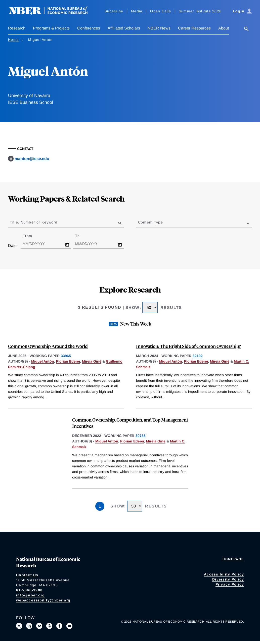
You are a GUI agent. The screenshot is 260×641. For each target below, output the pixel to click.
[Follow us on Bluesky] (39, 626)
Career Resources (194, 28)
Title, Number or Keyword (33, 222)
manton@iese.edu (32, 158)
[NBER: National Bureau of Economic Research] (52, 13)
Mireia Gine (155, 441)
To (81, 236)
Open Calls (160, 11)
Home (13, 40)
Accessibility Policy (224, 574)
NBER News (159, 28)
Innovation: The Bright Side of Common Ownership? (188, 346)
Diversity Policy (228, 579)
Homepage (233, 559)
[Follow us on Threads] (49, 626)
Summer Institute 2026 (200, 11)
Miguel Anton (106, 441)
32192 (198, 356)
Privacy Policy (229, 584)
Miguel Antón (42, 361)
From (32, 236)
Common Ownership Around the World (48, 346)
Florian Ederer (68, 361)
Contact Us (27, 575)
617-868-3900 (29, 590)
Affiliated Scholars (124, 28)
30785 (141, 436)
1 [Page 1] (100, 506)
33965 (66, 356)
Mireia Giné (91, 361)
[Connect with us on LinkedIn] (29, 626)
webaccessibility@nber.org (43, 600)
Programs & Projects (51, 28)
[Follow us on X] (19, 626)
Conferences (88, 28)
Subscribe (114, 11)
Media (136, 11)
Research (16, 28)
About (223, 28)
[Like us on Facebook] (59, 626)
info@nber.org (30, 595)
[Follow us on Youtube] (69, 626)
